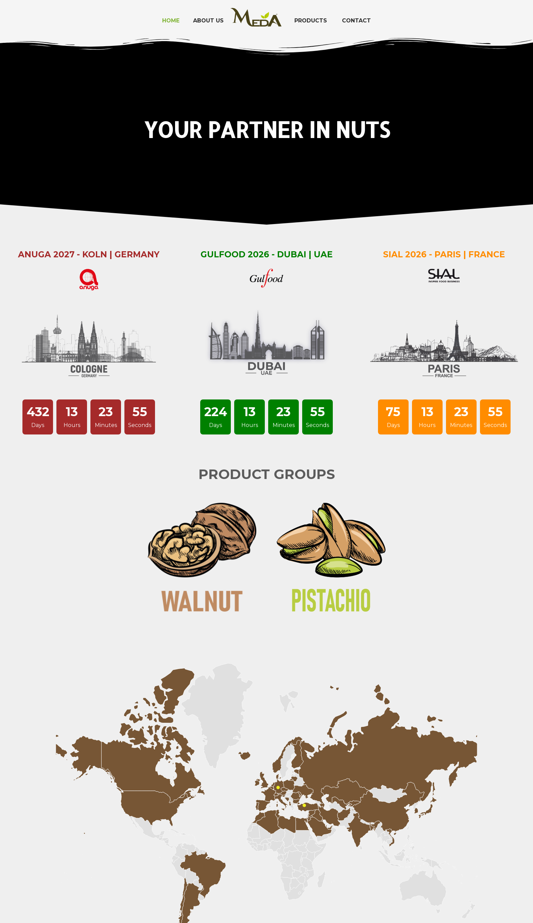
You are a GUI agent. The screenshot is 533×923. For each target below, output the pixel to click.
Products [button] (310, 20)
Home (170, 20)
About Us (208, 20)
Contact (356, 20)
